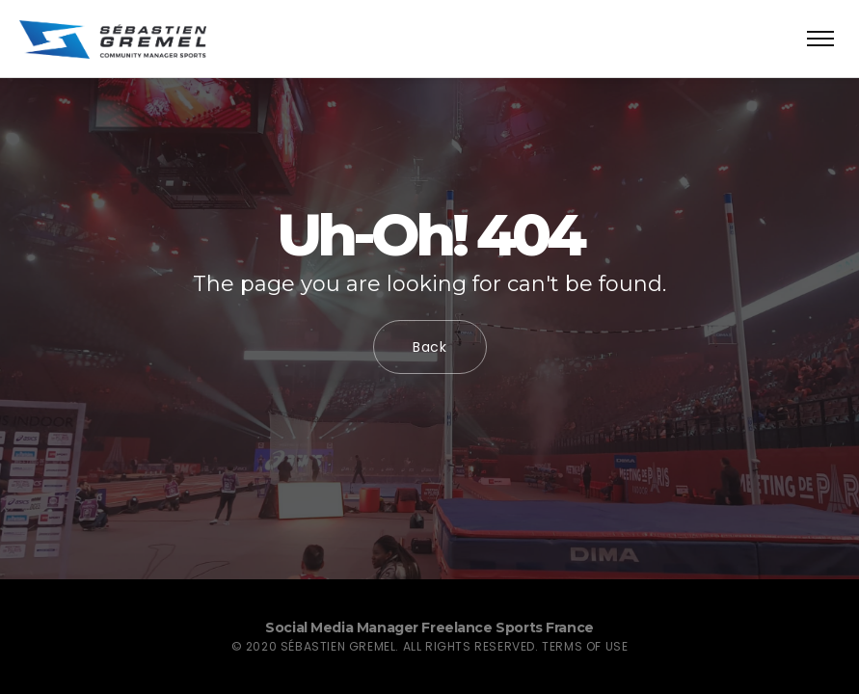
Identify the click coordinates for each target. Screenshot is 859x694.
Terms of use (585, 646)
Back (430, 347)
